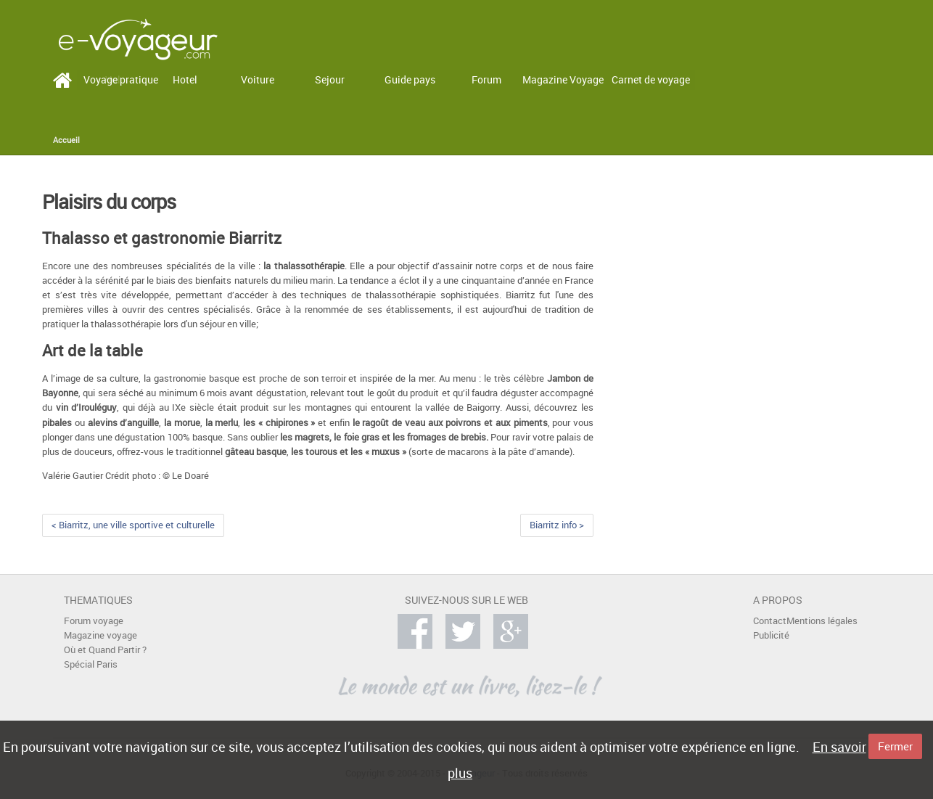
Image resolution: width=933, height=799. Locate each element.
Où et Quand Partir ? (105, 650)
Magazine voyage (100, 635)
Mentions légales (822, 621)
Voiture (257, 79)
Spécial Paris (91, 664)
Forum (486, 79)
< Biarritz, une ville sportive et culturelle (133, 525)
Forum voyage (93, 621)
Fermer (895, 746)
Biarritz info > (557, 525)
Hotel (185, 79)
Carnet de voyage (651, 79)
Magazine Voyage (563, 79)
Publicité (771, 635)
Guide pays (410, 79)
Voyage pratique (120, 79)
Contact (769, 621)
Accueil (66, 140)
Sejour (330, 79)
